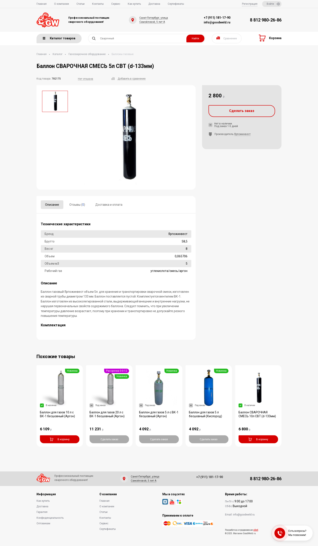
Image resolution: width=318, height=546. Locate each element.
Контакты (98, 3)
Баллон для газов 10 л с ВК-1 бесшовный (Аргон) (57, 414)
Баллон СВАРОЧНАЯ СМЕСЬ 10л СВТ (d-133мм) (257, 414)
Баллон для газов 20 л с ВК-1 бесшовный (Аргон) (107, 414)
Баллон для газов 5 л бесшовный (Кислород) (205, 414)
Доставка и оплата (108, 204)
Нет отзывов (85, 78)
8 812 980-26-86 (265, 20)
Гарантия (42, 512)
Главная (42, 3)
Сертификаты (176, 3)
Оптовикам (43, 523)
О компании (61, 3)
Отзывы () (77, 204)
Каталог (57, 54)
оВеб (255, 530)
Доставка (154, 3)
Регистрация (249, 3)
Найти (195, 38)
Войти (273, 4)
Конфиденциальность (50, 517)
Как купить (134, 3)
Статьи (80, 3)
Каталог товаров (59, 38)
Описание (52, 204)
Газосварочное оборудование (87, 54)
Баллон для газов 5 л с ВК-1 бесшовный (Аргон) (158, 414)
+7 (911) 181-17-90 (217, 17)
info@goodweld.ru (217, 22)
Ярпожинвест (242, 134)
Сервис (115, 3)
